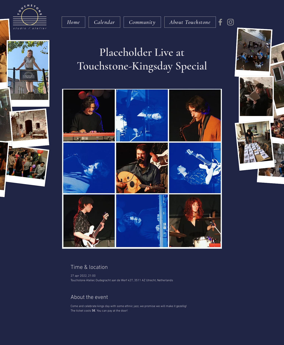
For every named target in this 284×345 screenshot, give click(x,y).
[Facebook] (220, 22)
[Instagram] (230, 22)
